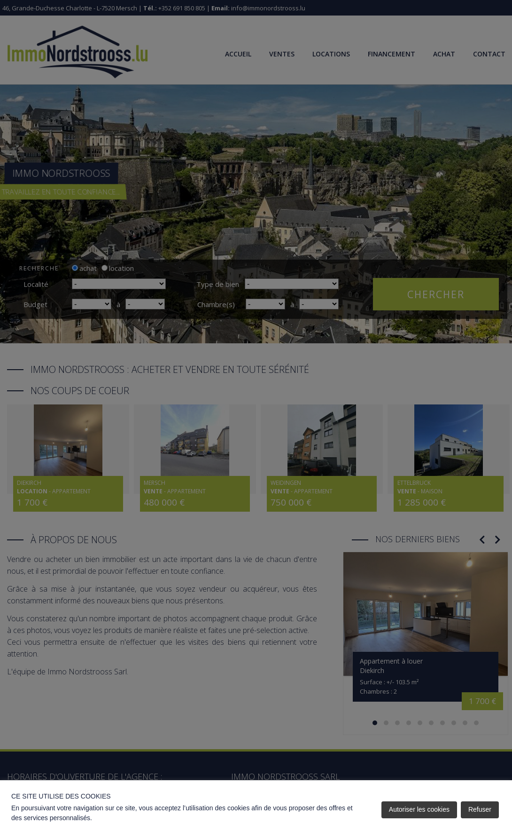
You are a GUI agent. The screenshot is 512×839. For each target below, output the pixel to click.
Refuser (479, 809)
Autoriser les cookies (419, 809)
